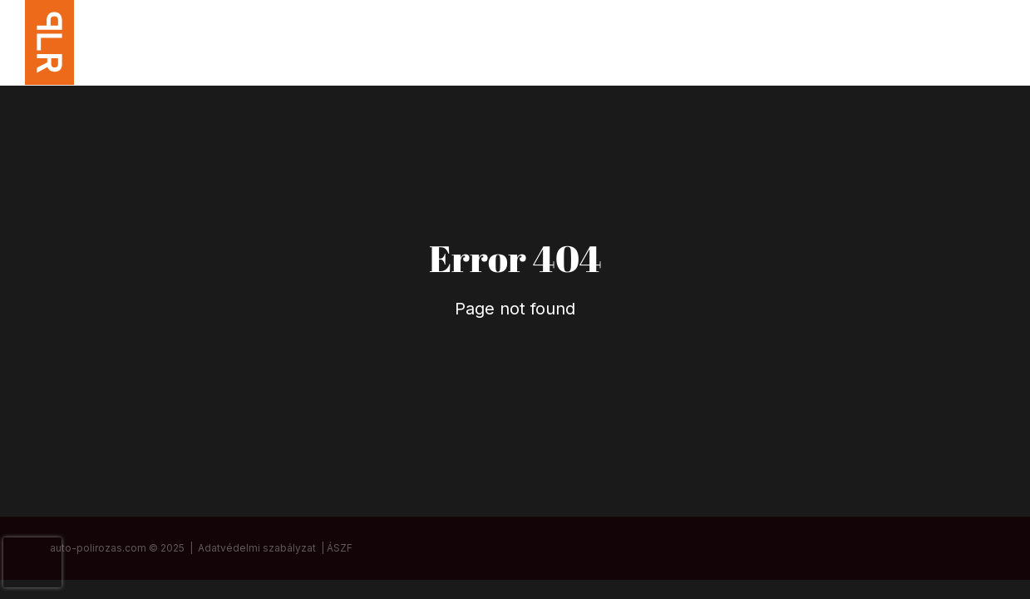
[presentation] (32, 562)
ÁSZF (339, 548)
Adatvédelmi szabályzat (257, 548)
